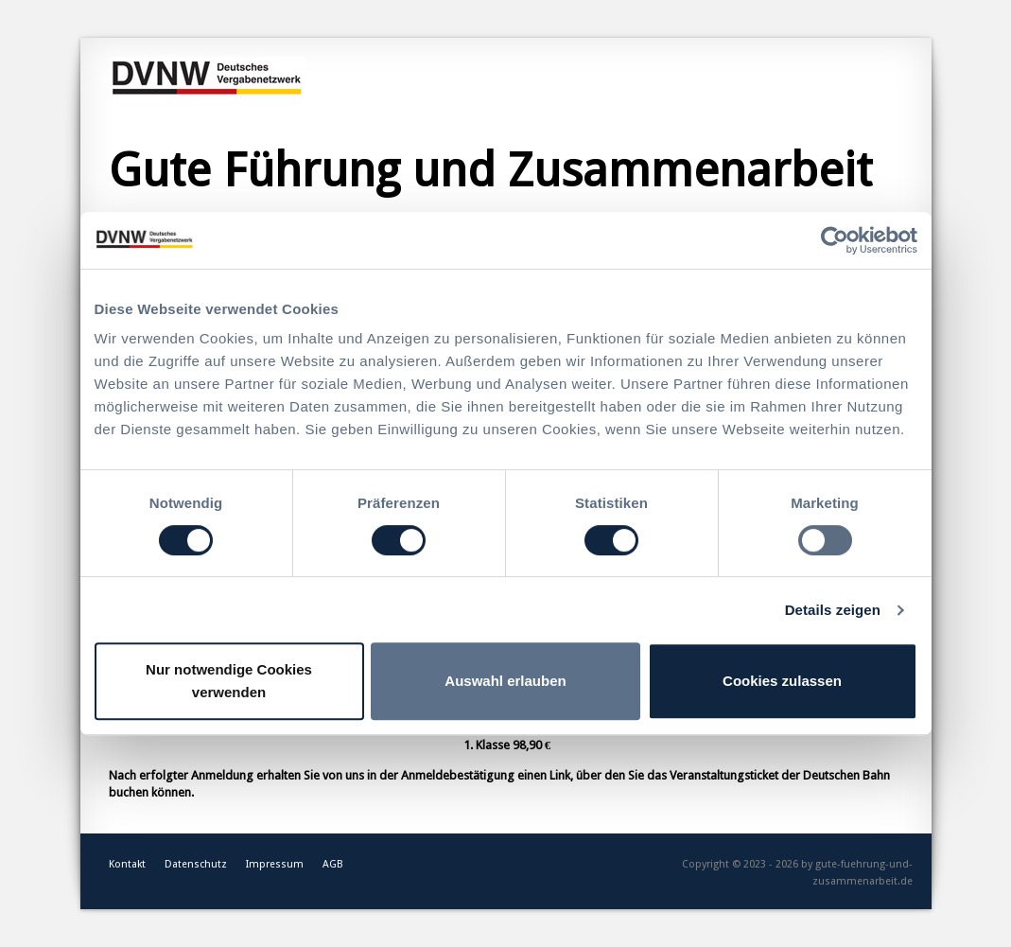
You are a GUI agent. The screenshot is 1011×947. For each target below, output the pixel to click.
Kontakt (127, 864)
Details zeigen (832, 610)
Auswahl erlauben (505, 681)
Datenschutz (196, 864)
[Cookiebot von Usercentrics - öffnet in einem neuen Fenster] (834, 240)
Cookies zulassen (782, 681)
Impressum (275, 864)
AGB (332, 864)
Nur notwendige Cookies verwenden (229, 680)
